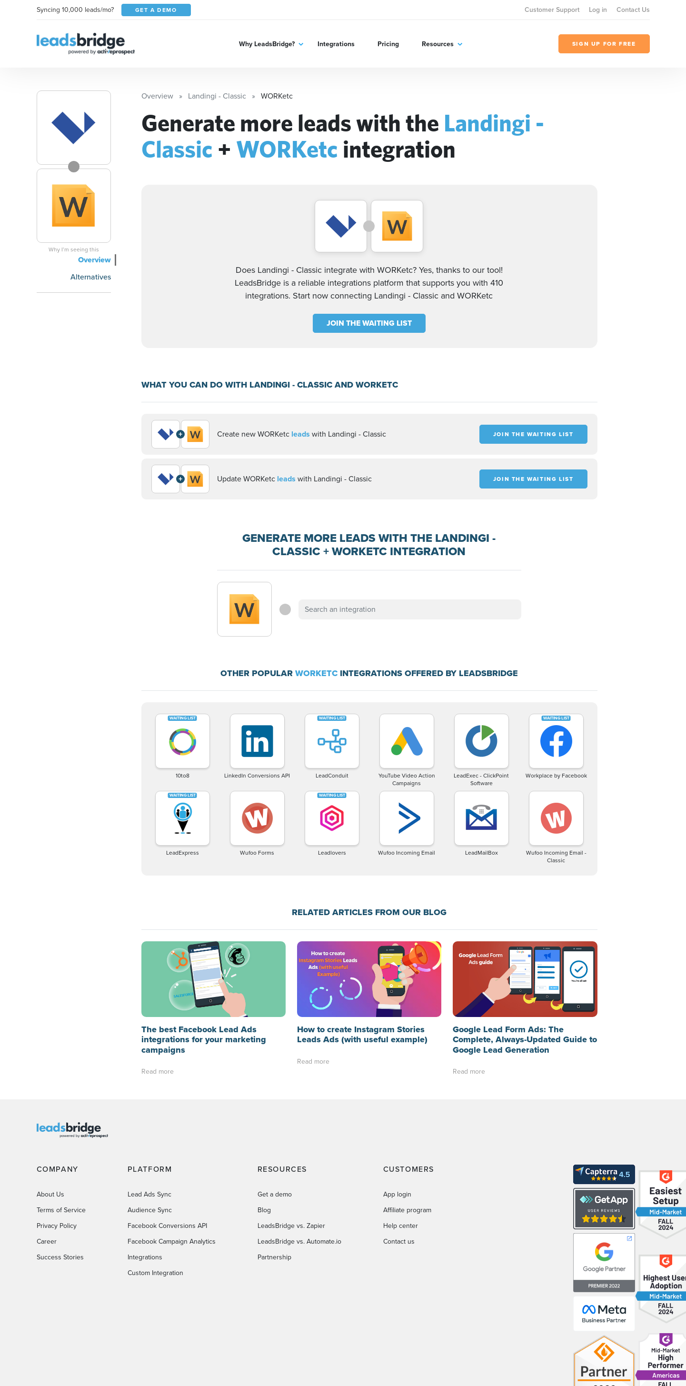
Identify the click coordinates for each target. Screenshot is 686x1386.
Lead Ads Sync (149, 1194)
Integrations (336, 44)
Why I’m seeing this (74, 249)
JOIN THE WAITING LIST (369, 323)
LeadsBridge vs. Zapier (291, 1226)
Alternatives (90, 276)
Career (47, 1241)
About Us (50, 1194)
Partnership (274, 1257)
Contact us (399, 1241)
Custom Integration (155, 1273)
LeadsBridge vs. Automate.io (299, 1241)
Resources (438, 44)
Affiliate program (407, 1210)
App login (397, 1194)
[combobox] (409, 609)
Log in (598, 10)
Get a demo (275, 1194)
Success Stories (60, 1257)
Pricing (388, 44)
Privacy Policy (57, 1226)
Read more (157, 1072)
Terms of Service (61, 1210)
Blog (264, 1210)
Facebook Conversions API (167, 1226)
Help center (400, 1226)
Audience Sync (150, 1210)
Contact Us (633, 10)
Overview (94, 259)
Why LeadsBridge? (267, 44)
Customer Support (552, 10)
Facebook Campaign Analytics (172, 1241)
